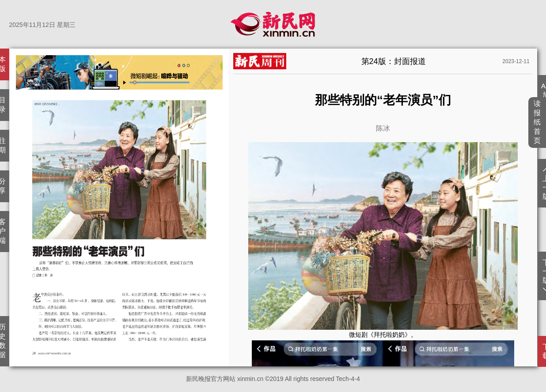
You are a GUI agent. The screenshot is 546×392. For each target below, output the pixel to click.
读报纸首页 (537, 122)
